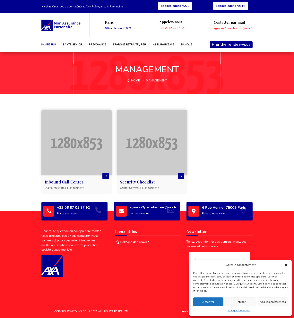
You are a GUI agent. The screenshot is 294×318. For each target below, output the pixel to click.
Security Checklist (137, 181)
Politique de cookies (239, 310)
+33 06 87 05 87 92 (171, 28)
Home (135, 80)
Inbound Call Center (64, 181)
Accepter (208, 302)
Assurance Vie (163, 44)
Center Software (130, 188)
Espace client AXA (175, 6)
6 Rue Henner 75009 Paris (224, 207)
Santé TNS (48, 44)
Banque (186, 44)
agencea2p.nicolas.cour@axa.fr (233, 28)
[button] (286, 265)
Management (156, 80)
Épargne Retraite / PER (129, 44)
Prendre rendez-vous (231, 44)
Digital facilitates (55, 188)
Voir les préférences (273, 302)
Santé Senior (72, 44)
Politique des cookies (134, 242)
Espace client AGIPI (230, 6)
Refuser (241, 302)
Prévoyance (97, 44)
